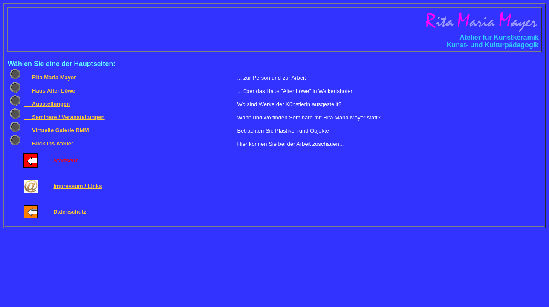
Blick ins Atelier (48, 143)
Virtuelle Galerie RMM (56, 130)
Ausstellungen (47, 104)
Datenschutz (69, 212)
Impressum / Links (77, 186)
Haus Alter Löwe (49, 90)
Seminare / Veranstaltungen (64, 117)
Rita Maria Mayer (50, 77)
